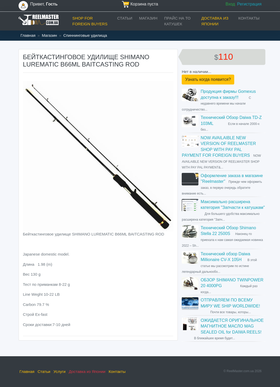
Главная (28, 35)
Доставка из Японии (214, 21)
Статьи (124, 18)
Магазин (148, 18)
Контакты (249, 18)
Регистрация (249, 4)
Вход (230, 4)
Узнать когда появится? (208, 79)
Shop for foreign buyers (89, 21)
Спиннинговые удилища (85, 35)
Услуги (60, 371)
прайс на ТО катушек (177, 21)
